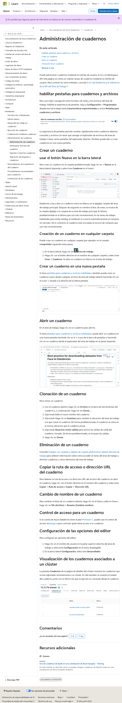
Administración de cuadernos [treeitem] (22, 142)
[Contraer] (33, 27)
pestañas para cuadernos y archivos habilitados (69, 273)
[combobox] (18, 33)
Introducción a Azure (108, 11)
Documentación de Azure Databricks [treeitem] (20, 38)
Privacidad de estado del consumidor (17, 701)
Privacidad (82, 697)
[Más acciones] (117, 30)
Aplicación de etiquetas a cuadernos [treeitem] (20, 159)
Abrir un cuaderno (49, 60)
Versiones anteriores (46, 697)
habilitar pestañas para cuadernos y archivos (60, 53)
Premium (86, 519)
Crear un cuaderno (49, 56)
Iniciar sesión (113, 3)
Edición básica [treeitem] (13, 119)
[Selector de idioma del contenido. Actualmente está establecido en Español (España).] (12, 691)
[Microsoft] (5, 3)
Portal (92, 11)
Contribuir (71, 697)
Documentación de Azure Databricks (64, 30)
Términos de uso (45, 701)
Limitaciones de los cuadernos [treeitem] (20, 178)
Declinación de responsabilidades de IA (18, 697)
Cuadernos (88, 30)
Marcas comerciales (63, 701)
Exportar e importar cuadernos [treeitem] (22, 153)
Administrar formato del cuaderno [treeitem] (20, 147)
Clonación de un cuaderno (53, 63)
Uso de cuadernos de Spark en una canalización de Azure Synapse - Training (72, 663)
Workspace (52, 523)
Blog (59, 697)
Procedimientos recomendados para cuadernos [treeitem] (20, 173)
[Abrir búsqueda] (104, 3)
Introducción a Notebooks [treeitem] (18, 115)
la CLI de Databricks (96, 82)
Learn (42, 30)
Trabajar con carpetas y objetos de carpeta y (69, 451)
